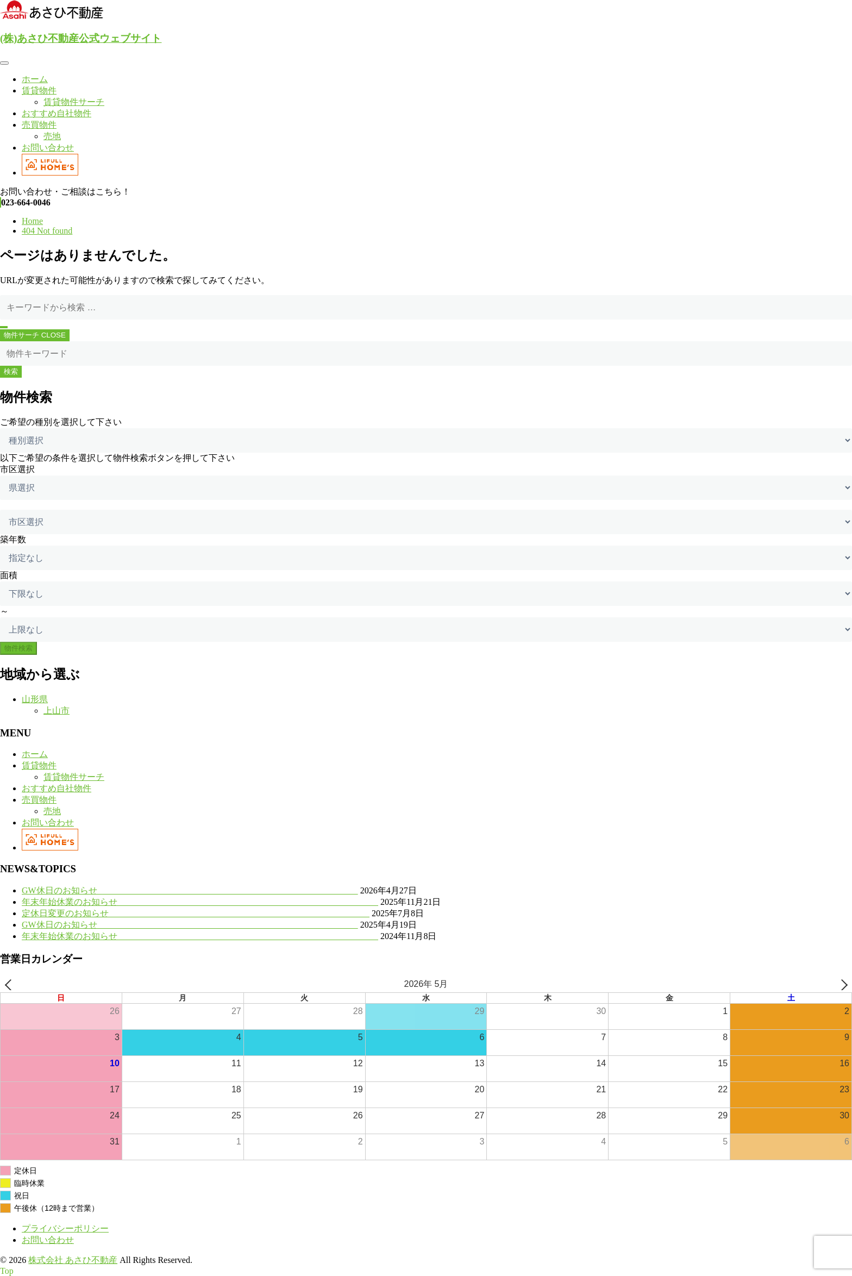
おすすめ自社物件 (56, 113)
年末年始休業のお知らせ (200, 901)
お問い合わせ (48, 147)
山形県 (35, 699)
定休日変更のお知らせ (195, 913)
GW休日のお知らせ (190, 890)
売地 (52, 136)
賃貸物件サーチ (73, 102)
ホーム (35, 79)
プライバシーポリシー (65, 1228)
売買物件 (39, 124)
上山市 (56, 710)
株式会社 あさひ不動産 (72, 1260)
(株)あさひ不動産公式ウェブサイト (80, 38)
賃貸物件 (39, 90)
